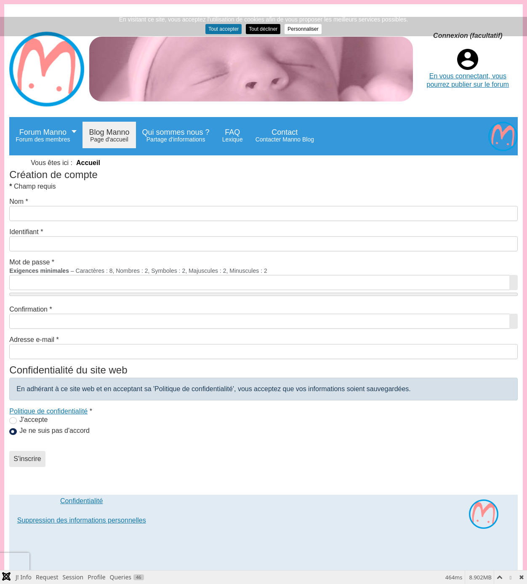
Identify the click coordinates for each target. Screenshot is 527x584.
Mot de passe (31, 262)
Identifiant (26, 231)
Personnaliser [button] (302, 29)
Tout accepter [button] (223, 29)
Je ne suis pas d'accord (54, 430)
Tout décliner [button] (263, 29)
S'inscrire (27, 458)
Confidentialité (81, 500)
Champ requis (32, 186)
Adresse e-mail (34, 339)
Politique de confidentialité (48, 411)
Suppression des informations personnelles (81, 520)
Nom (18, 201)
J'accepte (33, 419)
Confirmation (30, 309)
